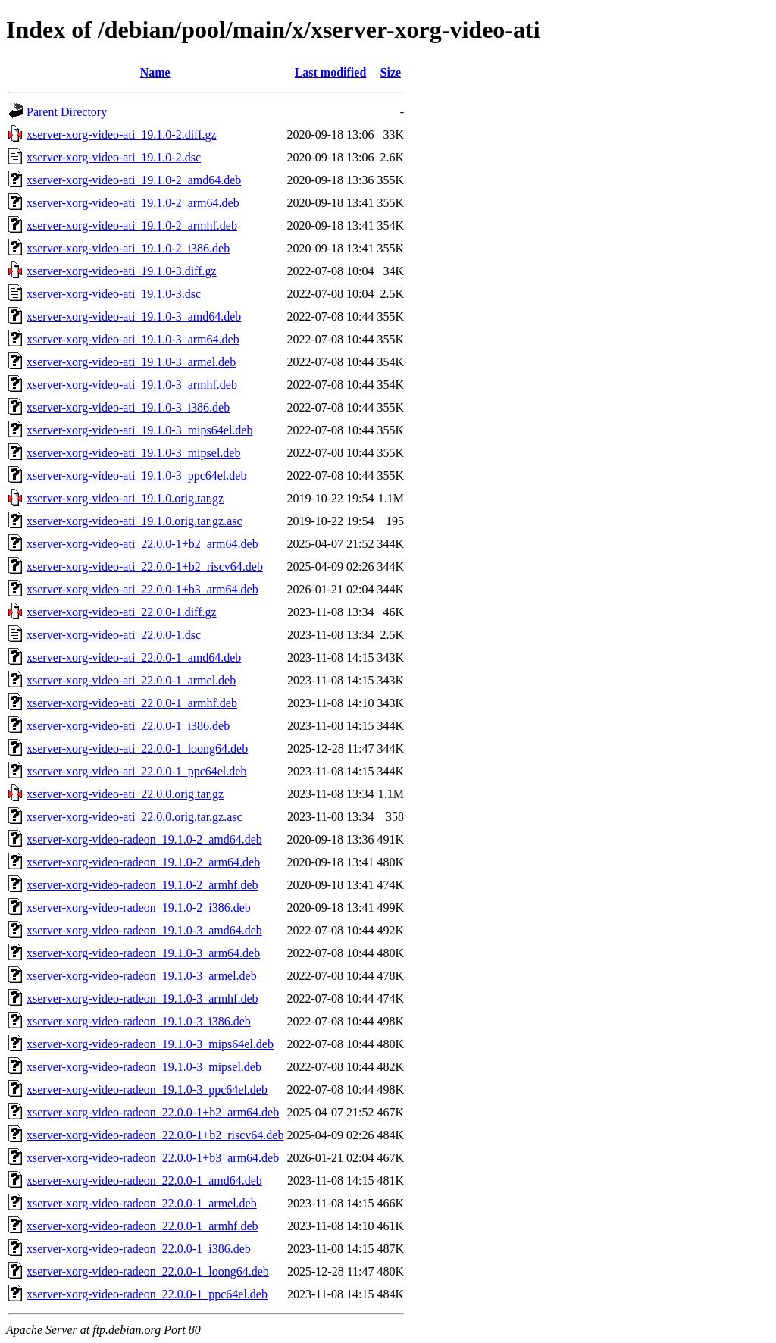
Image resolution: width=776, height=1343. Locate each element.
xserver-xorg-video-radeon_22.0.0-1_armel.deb (142, 1203)
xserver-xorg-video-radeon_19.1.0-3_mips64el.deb (150, 1044)
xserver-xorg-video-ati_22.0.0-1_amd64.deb (134, 657)
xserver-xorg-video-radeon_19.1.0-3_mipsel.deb (144, 1066)
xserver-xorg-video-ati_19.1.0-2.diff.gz (122, 134)
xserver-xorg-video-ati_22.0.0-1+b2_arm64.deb (142, 543)
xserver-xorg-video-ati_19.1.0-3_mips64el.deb (139, 430)
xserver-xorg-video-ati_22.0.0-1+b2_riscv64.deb (145, 566)
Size (391, 72)
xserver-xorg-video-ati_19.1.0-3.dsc (114, 293)
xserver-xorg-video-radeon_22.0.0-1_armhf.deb (142, 1225)
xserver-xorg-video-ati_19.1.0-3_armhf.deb (132, 384)
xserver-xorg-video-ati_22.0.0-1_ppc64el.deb (136, 771)
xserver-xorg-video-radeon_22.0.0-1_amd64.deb (144, 1180)
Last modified (331, 72)
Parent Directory (67, 111)
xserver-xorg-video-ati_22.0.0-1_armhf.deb (132, 703)
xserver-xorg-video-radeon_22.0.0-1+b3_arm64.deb (153, 1157)
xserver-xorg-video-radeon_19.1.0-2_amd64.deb (144, 839)
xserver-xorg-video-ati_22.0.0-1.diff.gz (122, 612)
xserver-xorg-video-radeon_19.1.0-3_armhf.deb (142, 998)
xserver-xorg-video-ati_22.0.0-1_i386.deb (128, 725)
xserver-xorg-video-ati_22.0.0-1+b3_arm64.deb (142, 589)
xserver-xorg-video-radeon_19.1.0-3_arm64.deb (143, 953)
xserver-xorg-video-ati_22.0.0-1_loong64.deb (137, 748)
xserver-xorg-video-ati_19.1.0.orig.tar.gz (125, 498)
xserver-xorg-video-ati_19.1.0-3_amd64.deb (134, 316)
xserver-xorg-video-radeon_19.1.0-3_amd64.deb (144, 930)
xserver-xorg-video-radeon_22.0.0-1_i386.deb (139, 1248)
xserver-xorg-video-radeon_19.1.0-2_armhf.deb (142, 884)
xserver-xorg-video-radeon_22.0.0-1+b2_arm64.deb (153, 1112)
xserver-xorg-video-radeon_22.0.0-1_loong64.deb (148, 1271)
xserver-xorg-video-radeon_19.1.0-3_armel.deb (142, 975)
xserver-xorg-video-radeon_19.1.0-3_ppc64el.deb (147, 1089)
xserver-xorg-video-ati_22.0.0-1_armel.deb (131, 680)
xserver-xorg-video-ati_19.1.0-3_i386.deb (128, 407)
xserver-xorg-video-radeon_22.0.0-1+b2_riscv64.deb (155, 1135)
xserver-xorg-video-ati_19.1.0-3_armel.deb (131, 361)
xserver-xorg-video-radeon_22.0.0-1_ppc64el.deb (147, 1294)
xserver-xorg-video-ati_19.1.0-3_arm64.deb (133, 339)
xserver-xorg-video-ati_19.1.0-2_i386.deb (128, 248)
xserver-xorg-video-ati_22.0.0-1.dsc (114, 634)
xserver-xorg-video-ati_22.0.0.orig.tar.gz (125, 793)
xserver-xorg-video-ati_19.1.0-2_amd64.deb (134, 180)
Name (155, 72)
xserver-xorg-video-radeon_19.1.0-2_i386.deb (139, 907)
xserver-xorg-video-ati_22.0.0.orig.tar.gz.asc (134, 816)
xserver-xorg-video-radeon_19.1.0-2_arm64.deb (143, 862)
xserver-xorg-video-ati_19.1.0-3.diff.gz (122, 271)
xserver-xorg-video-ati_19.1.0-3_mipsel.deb (133, 452)
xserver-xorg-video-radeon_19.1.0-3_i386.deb (139, 1021)
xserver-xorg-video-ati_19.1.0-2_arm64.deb (133, 202)
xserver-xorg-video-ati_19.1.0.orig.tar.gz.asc (134, 521)
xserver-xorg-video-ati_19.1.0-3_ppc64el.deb (136, 475)
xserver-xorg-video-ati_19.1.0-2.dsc (114, 157)
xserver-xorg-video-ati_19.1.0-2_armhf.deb (132, 225)
